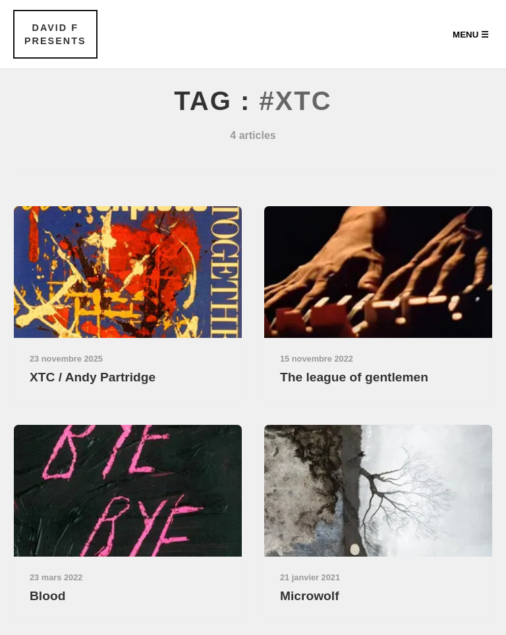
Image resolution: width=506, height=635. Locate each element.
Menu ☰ (471, 35)
